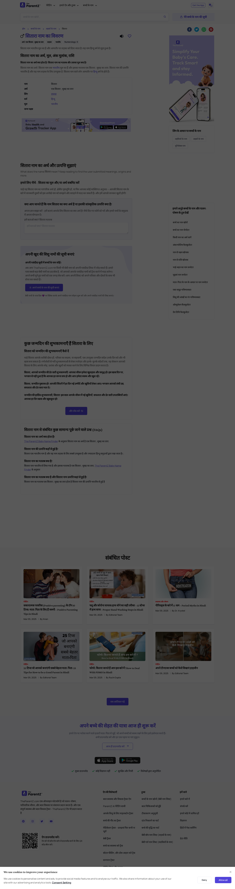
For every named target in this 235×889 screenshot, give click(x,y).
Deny (204, 880)
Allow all (223, 880)
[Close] (230, 872)
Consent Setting (61, 882)
